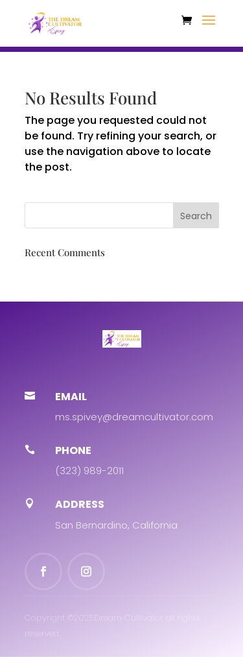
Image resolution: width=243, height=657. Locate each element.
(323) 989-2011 (89, 470)
